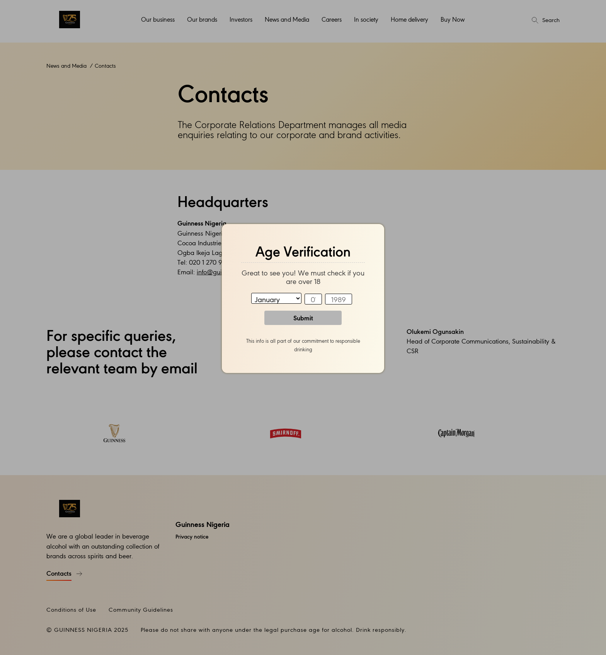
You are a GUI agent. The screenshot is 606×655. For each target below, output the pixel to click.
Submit (303, 317)
